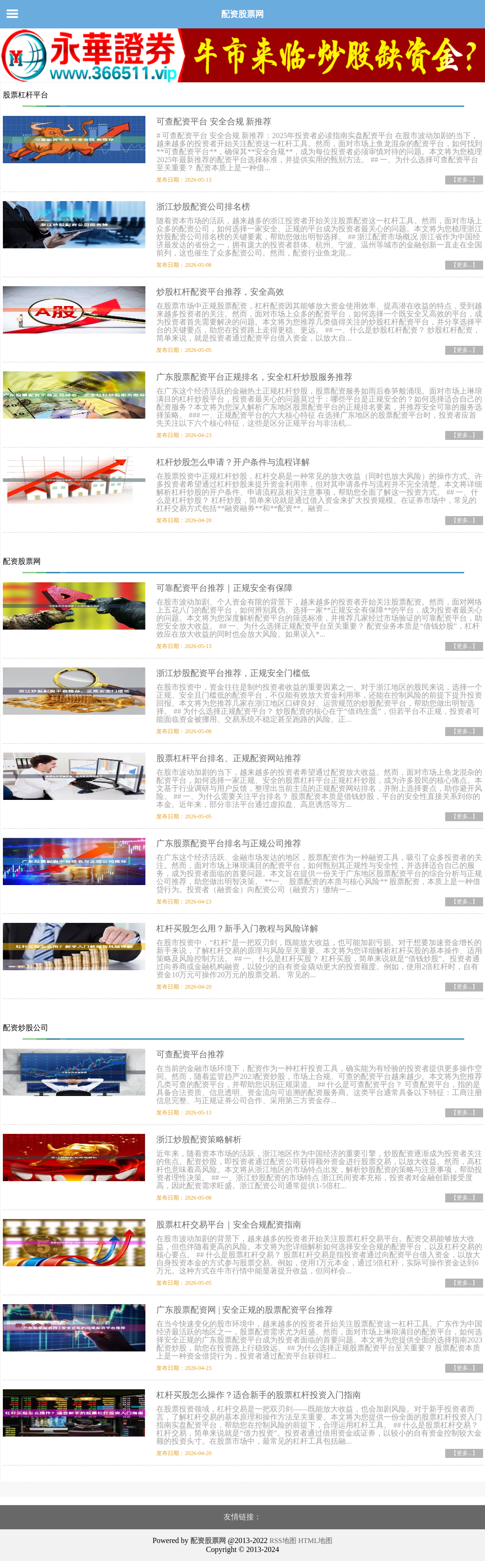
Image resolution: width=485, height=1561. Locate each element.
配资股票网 (242, 14)
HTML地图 (315, 1540)
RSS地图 (282, 1540)
